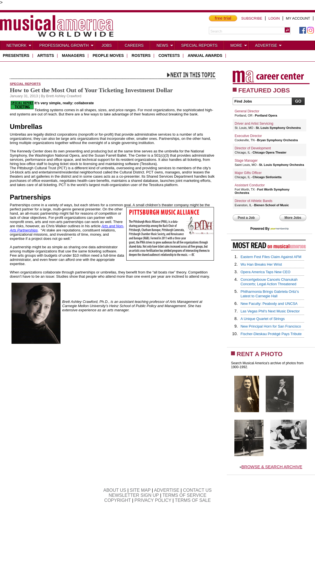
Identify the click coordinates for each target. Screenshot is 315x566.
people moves (108, 55)
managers (73, 55)
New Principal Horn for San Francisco (271, 326)
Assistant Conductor (250, 185)
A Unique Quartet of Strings (263, 319)
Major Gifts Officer (248, 173)
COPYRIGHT (117, 500)
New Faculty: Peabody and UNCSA (269, 303)
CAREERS (134, 45)
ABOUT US (114, 490)
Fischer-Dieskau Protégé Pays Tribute (271, 334)
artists (45, 55)
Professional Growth (66, 46)
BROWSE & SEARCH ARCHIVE (271, 466)
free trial (223, 18)
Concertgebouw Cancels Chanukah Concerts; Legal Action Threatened (269, 281)
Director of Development (253, 148)
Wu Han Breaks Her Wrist (261, 264)
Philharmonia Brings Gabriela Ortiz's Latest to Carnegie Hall (270, 293)
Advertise (268, 46)
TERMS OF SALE (193, 500)
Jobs (107, 45)
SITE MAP (140, 490)
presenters (16, 55)
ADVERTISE (166, 490)
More (238, 46)
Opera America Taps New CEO (265, 272)
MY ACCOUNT (298, 18)
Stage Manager (246, 161)
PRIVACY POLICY (152, 500)
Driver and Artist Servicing (254, 124)
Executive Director (248, 136)
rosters (141, 55)
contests (169, 55)
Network (19, 46)
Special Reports (199, 45)
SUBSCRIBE (251, 18)
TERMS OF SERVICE (184, 495)
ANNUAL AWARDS (205, 55)
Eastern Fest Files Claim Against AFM (271, 257)
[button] (287, 30)
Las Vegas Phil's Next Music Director (270, 311)
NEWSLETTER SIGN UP (134, 495)
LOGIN (274, 18)
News (165, 46)
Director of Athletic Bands (253, 201)
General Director (247, 111)
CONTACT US (197, 490)
